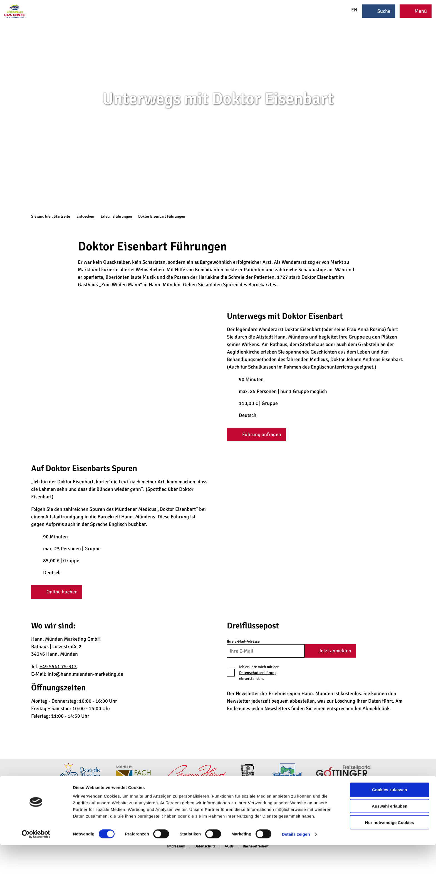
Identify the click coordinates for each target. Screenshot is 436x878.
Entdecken (85, 216)
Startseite (62, 216)
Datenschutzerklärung (257, 672)
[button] (256, 434)
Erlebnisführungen (116, 216)
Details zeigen (296, 867)
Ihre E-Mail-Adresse (243, 641)
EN (350, 10)
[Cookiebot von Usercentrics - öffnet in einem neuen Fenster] (36, 867)
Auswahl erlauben (389, 839)
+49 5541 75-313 (58, 666)
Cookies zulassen (389, 822)
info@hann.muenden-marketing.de (85, 674)
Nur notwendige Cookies (389, 855)
